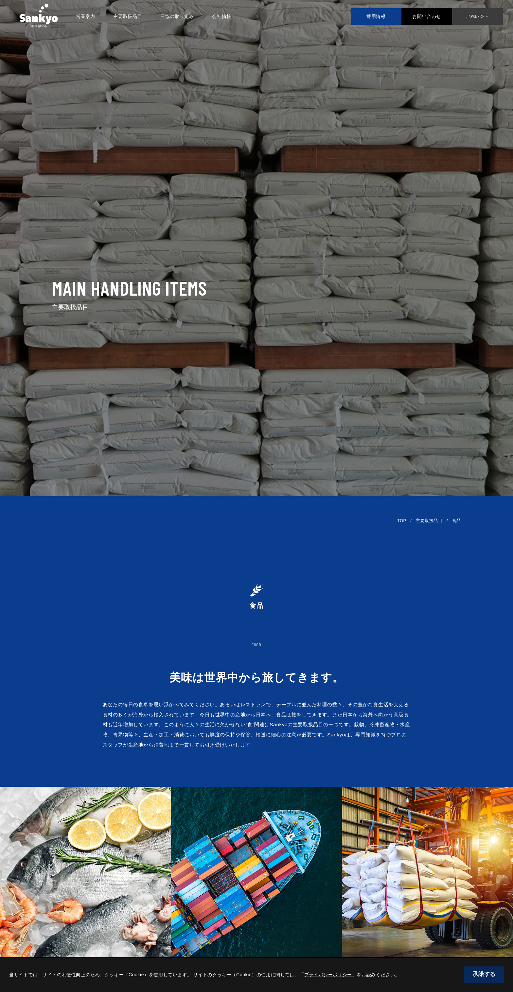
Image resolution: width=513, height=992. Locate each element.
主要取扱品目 (133, 16)
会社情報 (226, 16)
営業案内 (90, 16)
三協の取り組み (182, 16)
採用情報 (369, 16)
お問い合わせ (420, 16)
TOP (401, 520)
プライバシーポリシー (328, 974)
